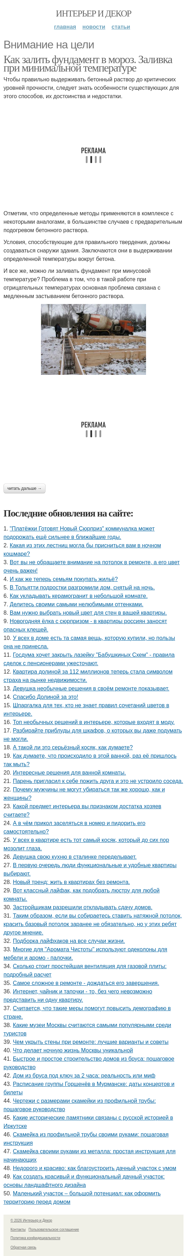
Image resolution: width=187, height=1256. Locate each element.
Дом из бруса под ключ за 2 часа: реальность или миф (84, 1076)
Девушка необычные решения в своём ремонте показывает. (91, 688)
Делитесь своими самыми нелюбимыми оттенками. (77, 604)
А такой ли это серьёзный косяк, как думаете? (73, 747)
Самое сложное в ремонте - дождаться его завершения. (86, 983)
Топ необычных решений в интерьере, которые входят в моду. (94, 722)
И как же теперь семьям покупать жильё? (64, 579)
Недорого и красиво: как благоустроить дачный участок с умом (94, 1168)
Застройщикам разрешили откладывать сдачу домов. (83, 907)
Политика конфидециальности (35, 1238)
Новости (93, 27)
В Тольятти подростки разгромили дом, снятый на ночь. (82, 587)
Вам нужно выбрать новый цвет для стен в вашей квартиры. (88, 613)
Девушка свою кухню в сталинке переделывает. (75, 857)
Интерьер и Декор (93, 13)
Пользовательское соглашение (54, 1229)
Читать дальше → (24, 488)
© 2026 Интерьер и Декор (31, 1220)
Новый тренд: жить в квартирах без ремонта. (71, 882)
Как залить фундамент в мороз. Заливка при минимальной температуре (88, 63)
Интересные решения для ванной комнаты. (69, 773)
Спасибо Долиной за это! (45, 697)
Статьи (121, 27)
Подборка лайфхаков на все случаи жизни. (69, 941)
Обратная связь (23, 1247)
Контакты (18, 1229)
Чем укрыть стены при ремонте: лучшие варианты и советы (91, 1042)
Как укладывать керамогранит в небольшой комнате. (79, 596)
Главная (65, 27)
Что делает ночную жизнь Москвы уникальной (73, 1050)
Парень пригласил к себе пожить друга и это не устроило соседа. (98, 781)
